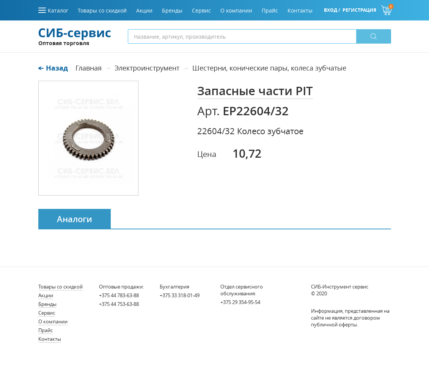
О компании (53, 321)
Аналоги (74, 219)
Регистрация (359, 10)
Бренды (47, 304)
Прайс (45, 330)
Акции (45, 295)
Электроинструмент (147, 67)
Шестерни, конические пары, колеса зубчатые (269, 67)
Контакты (49, 339)
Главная (88, 67)
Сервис (46, 312)
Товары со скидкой (60, 286)
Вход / (332, 10)
